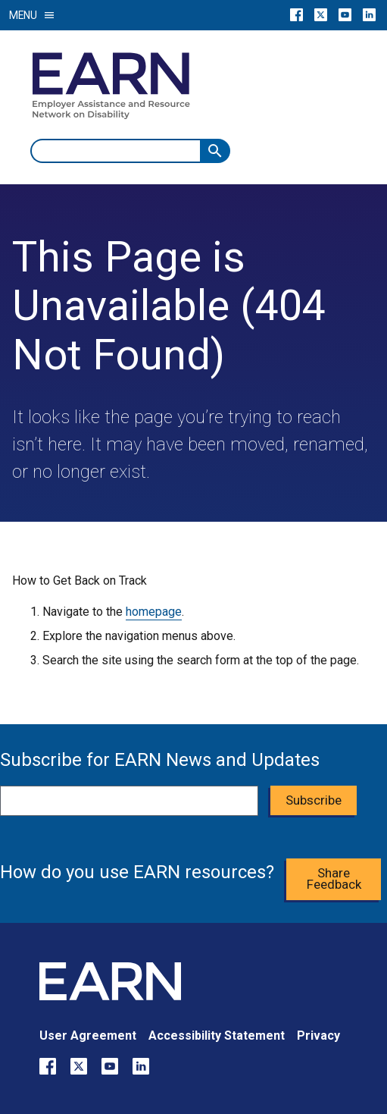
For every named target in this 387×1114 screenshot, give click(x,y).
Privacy (318, 1035)
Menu (32, 15)
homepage (154, 611)
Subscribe (314, 800)
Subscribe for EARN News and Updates (160, 759)
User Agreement (87, 1035)
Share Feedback (334, 878)
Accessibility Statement (216, 1035)
